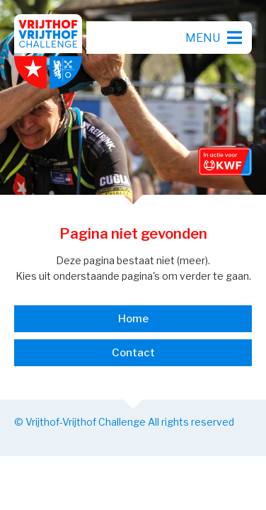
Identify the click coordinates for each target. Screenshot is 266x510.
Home (133, 318)
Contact (133, 352)
